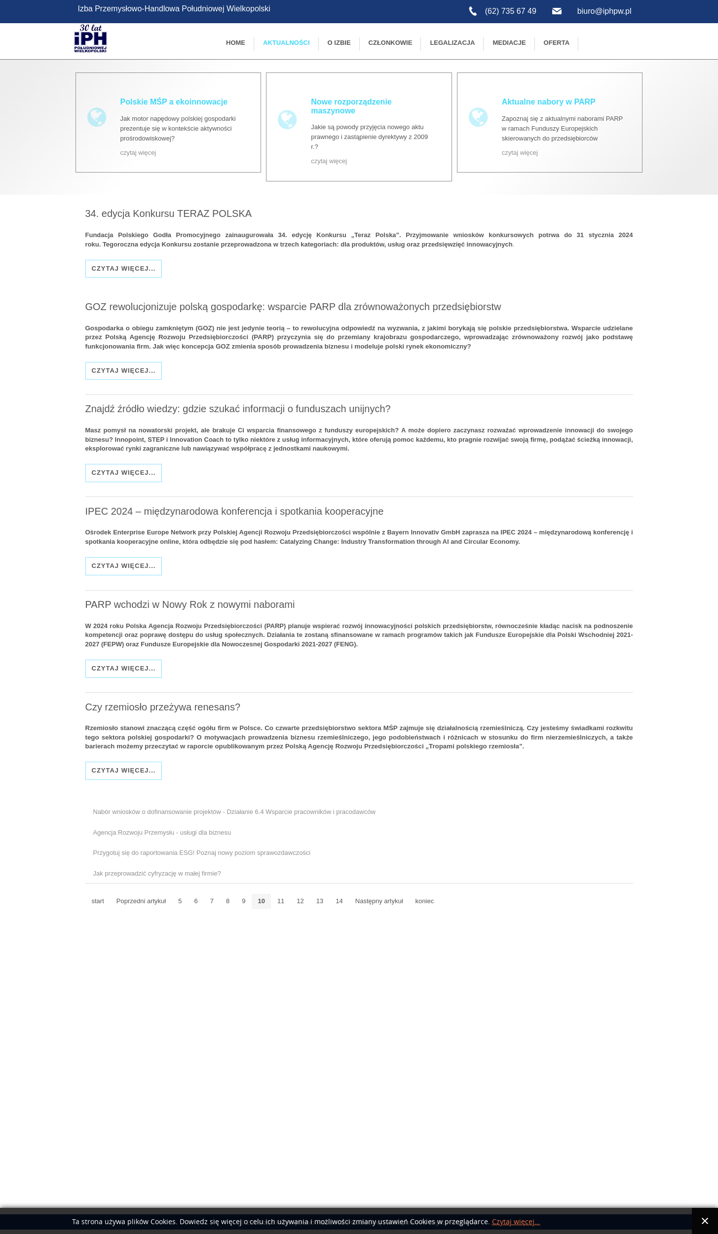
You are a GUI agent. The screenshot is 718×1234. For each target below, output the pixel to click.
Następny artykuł (379, 902)
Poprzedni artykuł (141, 902)
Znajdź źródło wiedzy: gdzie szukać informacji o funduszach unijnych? (238, 408)
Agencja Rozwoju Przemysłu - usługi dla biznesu (162, 833)
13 (319, 902)
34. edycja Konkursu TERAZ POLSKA (168, 213)
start (98, 902)
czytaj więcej (138, 152)
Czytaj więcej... (124, 268)
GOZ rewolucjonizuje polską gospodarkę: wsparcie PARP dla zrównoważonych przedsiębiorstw (293, 306)
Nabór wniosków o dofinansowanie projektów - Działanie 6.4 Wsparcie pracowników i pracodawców (234, 812)
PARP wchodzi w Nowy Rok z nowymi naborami (190, 604)
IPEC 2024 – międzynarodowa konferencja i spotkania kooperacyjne (234, 511)
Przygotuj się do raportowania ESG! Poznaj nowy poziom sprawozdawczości (202, 853)
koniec (425, 902)
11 (280, 902)
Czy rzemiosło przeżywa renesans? (163, 707)
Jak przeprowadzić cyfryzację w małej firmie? (157, 874)
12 (300, 902)
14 (339, 902)
